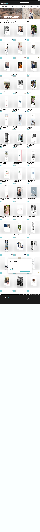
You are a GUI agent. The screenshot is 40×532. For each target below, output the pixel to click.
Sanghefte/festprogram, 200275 (4, 234)
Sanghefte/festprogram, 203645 (17, 126)
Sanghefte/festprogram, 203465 (31, 162)
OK (21, 271)
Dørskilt (30, 6)
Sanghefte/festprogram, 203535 (17, 144)
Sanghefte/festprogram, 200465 (17, 216)
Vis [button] (1, 57)
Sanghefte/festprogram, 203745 (31, 108)
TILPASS (29, 271)
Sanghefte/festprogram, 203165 (31, 198)
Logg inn (38, 0)
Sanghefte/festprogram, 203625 (4, 126)
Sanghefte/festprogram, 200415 (31, 234)
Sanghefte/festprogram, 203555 (31, 144)
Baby (6, 6)
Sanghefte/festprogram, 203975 (31, 90)
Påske (34, 6)
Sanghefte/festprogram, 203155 (17, 234)
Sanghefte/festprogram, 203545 (31, 180)
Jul (19, 6)
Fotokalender (24, 6)
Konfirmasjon (11, 6)
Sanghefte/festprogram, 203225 (31, 216)
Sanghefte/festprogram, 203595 (4, 180)
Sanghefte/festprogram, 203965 (4, 90)
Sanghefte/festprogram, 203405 (4, 198)
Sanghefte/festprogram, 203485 (17, 162)
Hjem (1, 7)
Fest (16, 6)
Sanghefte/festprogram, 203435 (4, 144)
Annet (38, 6)
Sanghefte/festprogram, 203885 (17, 108)
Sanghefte (6, 7)
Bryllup (2, 6)
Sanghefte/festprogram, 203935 (17, 90)
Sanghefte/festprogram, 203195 (17, 198)
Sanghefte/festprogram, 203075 (4, 216)
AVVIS (25, 271)
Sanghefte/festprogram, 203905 (31, 126)
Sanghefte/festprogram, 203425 (4, 162)
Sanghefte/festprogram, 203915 (4, 108)
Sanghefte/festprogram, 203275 (17, 180)
